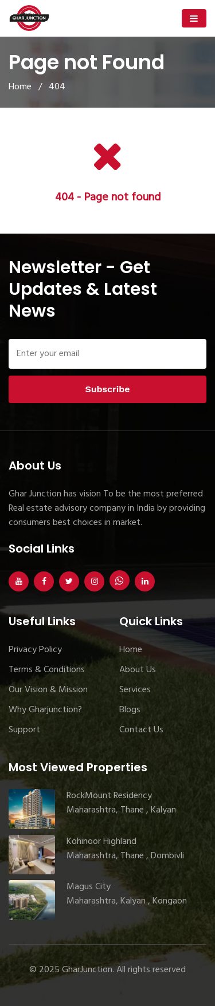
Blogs (129, 710)
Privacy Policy (35, 649)
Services (135, 689)
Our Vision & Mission (48, 689)
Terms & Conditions (47, 669)
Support (24, 730)
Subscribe (107, 389)
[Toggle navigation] (194, 18)
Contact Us (141, 730)
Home (20, 87)
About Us (137, 669)
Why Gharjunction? (45, 710)
